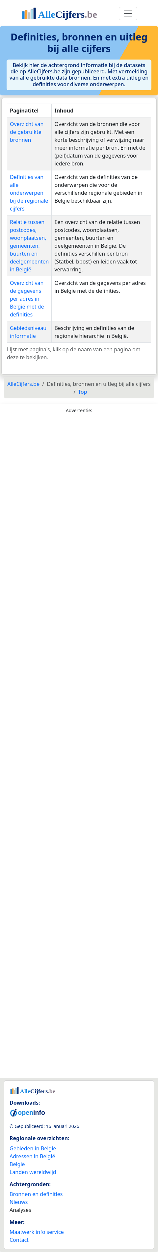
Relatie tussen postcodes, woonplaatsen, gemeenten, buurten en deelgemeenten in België (29, 245)
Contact (19, 1239)
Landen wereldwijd (33, 1172)
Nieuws (19, 1202)
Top (82, 391)
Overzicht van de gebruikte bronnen (26, 131)
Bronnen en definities (36, 1194)
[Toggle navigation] (128, 13)
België (17, 1164)
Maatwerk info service (37, 1232)
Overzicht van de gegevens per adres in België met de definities (27, 298)
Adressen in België (32, 1156)
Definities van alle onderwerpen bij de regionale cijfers (29, 192)
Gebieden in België (33, 1148)
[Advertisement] (79, 747)
